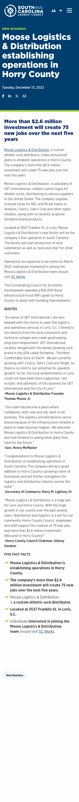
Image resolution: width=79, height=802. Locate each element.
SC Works (18, 277)
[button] (69, 10)
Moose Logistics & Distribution (26, 150)
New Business (14, 28)
